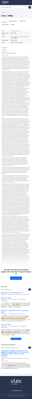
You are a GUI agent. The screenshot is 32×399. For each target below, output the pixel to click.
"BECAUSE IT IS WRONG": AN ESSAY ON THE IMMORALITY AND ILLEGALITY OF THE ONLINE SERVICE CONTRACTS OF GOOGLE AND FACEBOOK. (14, 353)
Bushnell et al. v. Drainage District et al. (12, 293)
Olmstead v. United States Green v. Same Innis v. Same (15, 311)
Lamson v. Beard (6, 324)
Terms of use (9, 395)
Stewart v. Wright (6, 298)
